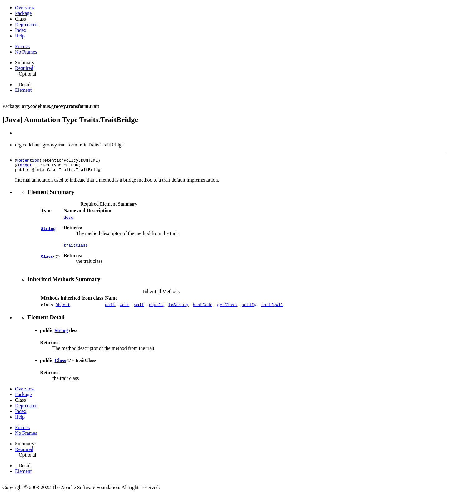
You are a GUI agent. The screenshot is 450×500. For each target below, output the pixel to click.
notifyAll (272, 309)
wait (110, 309)
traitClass (75, 249)
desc (68, 220)
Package (23, 13)
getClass (227, 309)
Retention (28, 160)
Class (47, 259)
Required (24, 68)
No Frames (26, 52)
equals (156, 309)
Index (20, 30)
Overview (25, 7)
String (48, 230)
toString (178, 309)
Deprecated (26, 24)
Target (25, 166)
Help (20, 35)
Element (23, 90)
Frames (22, 46)
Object (63, 309)
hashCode (202, 309)
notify (249, 309)
